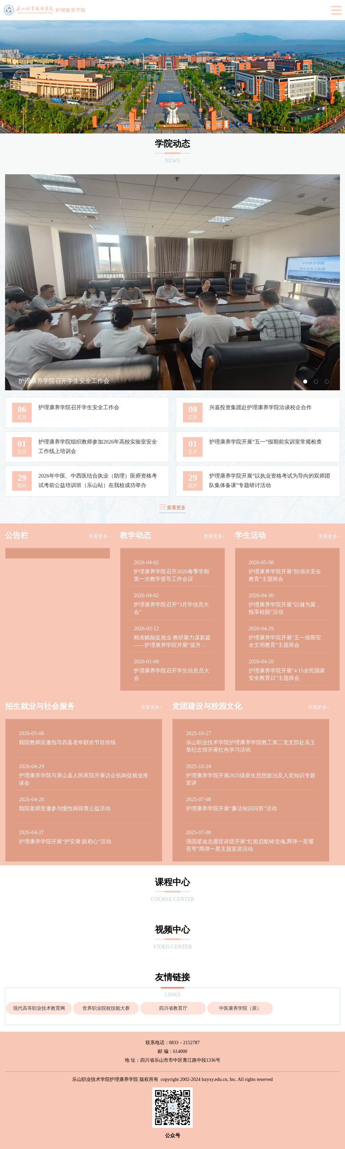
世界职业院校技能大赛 (106, 1008)
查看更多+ (99, 536)
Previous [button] (20, 77)
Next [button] (324, 77)
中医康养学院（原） (240, 1008)
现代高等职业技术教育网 (39, 1008)
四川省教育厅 (173, 1008)
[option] (172, 76)
